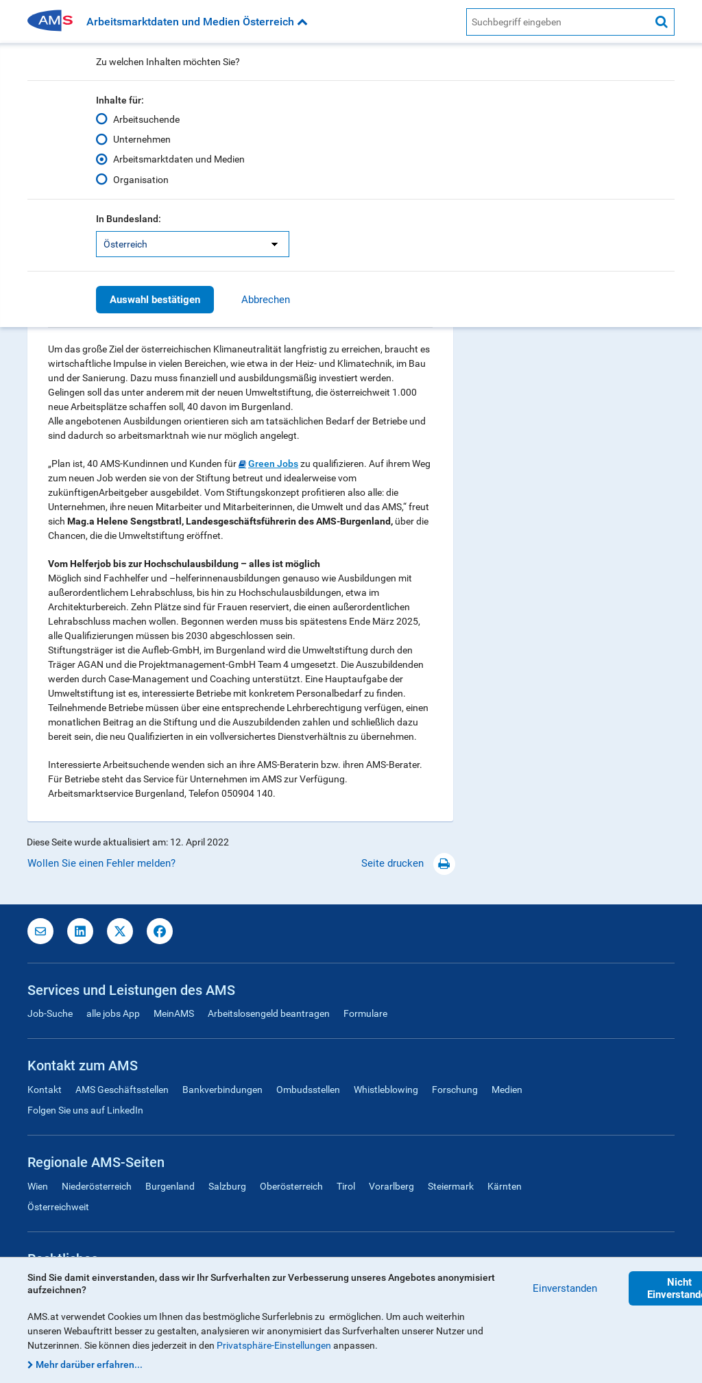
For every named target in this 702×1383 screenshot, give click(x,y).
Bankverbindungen (222, 1089)
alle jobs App (113, 1013)
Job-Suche (50, 1013)
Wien (37, 1186)
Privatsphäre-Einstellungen (274, 1345)
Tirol (346, 1186)
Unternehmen (142, 139)
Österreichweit (58, 1206)
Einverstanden (565, 1288)
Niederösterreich (97, 1186)
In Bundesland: (128, 218)
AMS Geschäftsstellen (122, 1089)
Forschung (455, 1089)
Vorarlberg (391, 1186)
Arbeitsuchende (146, 119)
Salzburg (227, 1186)
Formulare (365, 1013)
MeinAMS (174, 1013)
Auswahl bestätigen (155, 299)
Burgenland (170, 1186)
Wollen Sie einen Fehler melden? (101, 863)
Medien (507, 1089)
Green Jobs (273, 463)
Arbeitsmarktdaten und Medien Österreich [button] (197, 21)
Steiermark (451, 1186)
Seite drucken (408, 863)
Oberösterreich (291, 1186)
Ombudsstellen (308, 1089)
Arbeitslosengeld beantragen (269, 1013)
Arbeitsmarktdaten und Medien (179, 159)
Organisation (141, 178)
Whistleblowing (386, 1089)
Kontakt (44, 1089)
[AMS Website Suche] (557, 22)
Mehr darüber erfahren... (89, 1364)
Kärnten (504, 1186)
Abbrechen (265, 299)
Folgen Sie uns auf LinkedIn (85, 1110)
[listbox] (193, 244)
